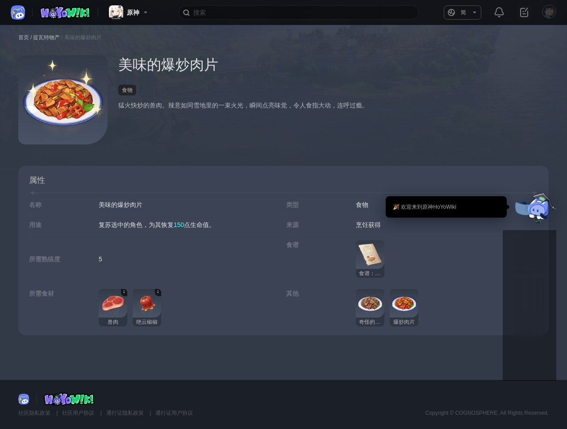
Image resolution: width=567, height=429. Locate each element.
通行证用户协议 (174, 413)
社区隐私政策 (35, 413)
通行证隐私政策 (125, 413)
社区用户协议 (79, 413)
